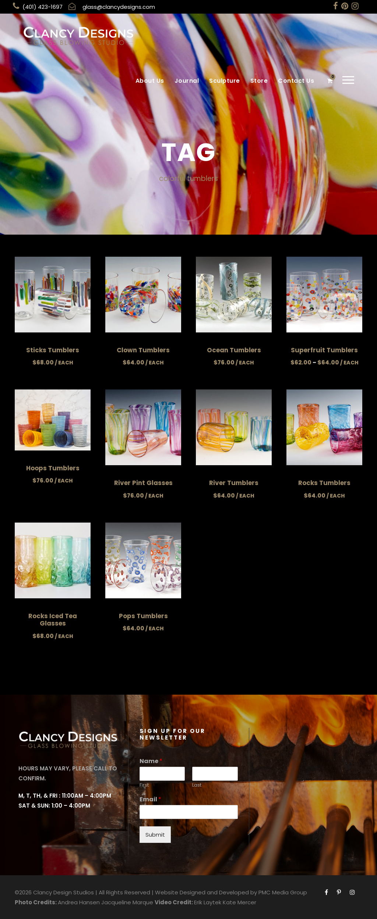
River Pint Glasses (143, 482)
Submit (155, 834)
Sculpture (224, 80)
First (144, 785)
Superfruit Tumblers (324, 349)
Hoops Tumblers (53, 467)
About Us (149, 80)
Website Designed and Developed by (206, 892)
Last (196, 785)
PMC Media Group (282, 892)
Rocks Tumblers (324, 482)
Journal (187, 80)
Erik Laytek (207, 902)
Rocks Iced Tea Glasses (52, 619)
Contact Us (296, 80)
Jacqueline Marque (127, 902)
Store (259, 80)
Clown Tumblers (143, 349)
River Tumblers (233, 482)
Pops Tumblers (143, 615)
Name (151, 761)
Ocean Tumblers (234, 349)
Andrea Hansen (79, 902)
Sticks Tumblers (52, 349)
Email (150, 799)
